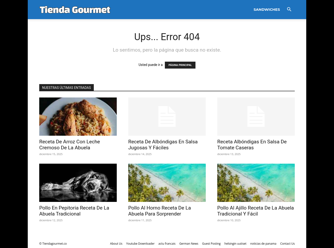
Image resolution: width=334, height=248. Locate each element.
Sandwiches (267, 9)
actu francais (166, 244)
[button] (289, 10)
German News (188, 244)
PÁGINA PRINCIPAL (180, 65)
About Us (116, 244)
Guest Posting (211, 244)
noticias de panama (263, 244)
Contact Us (287, 244)
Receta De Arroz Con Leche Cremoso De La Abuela (69, 145)
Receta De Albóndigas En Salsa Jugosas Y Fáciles (163, 145)
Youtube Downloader (140, 244)
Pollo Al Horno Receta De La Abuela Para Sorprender (159, 211)
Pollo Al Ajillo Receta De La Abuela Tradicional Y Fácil (255, 211)
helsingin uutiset (235, 244)
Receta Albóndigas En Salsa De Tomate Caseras (252, 145)
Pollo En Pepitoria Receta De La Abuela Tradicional (74, 211)
